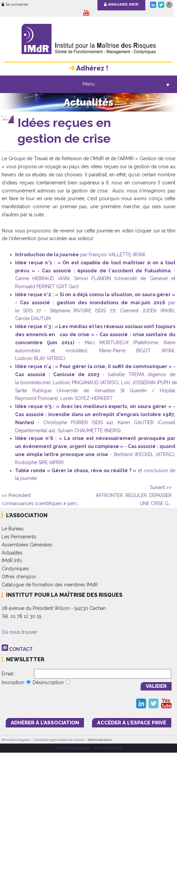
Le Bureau (13, 528)
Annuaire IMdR (121, 4)
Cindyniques (15, 568)
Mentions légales (16, 740)
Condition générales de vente (59, 740)
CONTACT (21, 649)
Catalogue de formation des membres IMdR (50, 584)
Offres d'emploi (19, 576)
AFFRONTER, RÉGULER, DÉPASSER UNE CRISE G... (134, 495)
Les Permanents (19, 536)
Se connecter (15, 4)
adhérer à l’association (45, 723)
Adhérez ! (88, 68)
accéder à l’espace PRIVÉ (131, 723)
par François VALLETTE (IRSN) (80, 254)
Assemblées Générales (27, 544)
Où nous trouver (19, 632)
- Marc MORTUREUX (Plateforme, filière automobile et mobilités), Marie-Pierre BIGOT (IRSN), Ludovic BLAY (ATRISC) (95, 342)
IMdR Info (12, 560)
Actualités (12, 552)
